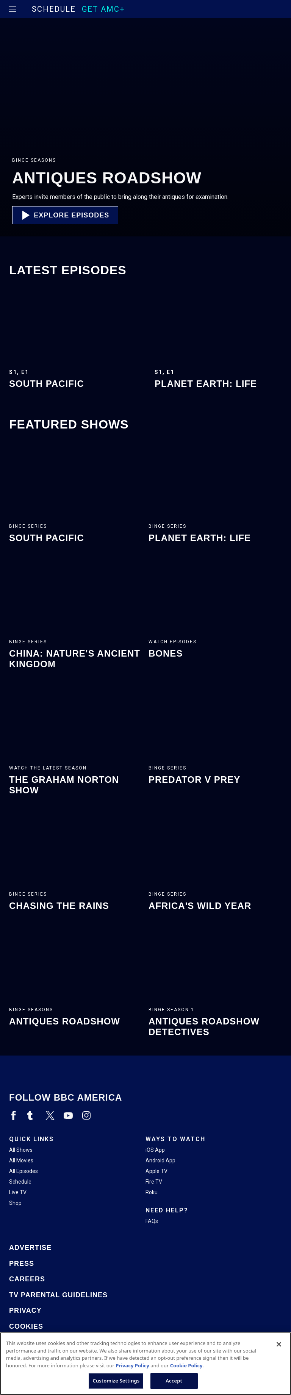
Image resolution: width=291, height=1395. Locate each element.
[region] (145, 1363)
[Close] (279, 1344)
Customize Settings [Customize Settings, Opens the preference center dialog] (115, 1380)
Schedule (54, 9)
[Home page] (25, 9)
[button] (65, 215)
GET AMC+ (103, 9)
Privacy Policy (132, 1365)
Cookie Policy (186, 1365)
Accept (174, 1380)
